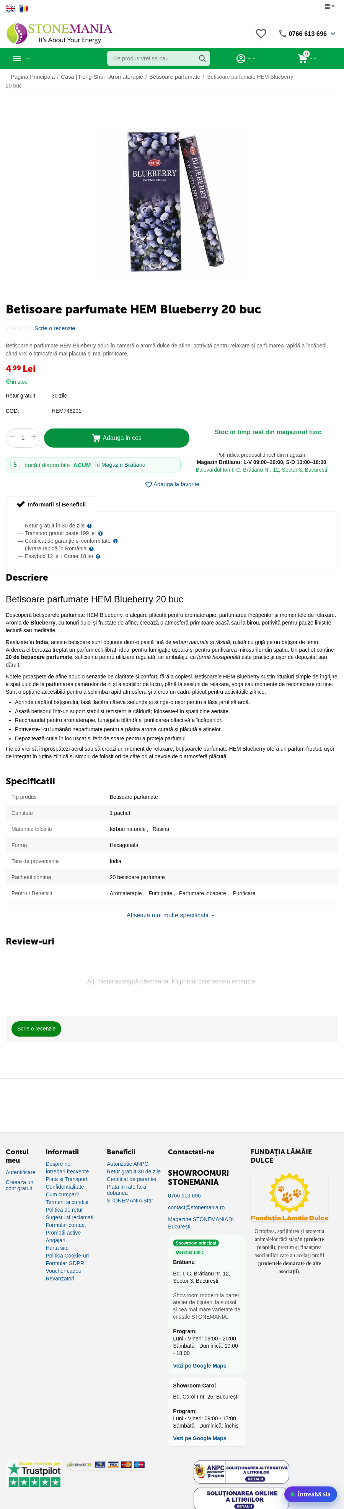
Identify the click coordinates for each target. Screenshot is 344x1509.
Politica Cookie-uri (67, 1249)
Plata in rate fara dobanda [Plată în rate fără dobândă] (126, 1184)
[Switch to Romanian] (24, 8)
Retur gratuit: (21, 389)
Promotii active (63, 1226)
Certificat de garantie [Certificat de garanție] (131, 1173)
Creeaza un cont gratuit (19, 1179)
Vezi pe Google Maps (199, 1359)
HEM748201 (67, 405)
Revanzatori (60, 1272)
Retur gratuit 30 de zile (134, 1165)
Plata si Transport (66, 1173)
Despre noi (59, 1158)
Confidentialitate (65, 1181)
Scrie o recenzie (53, 322)
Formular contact (66, 1219)
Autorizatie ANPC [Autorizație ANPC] (127, 1158)
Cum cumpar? (62, 1188)
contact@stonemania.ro (196, 1201)
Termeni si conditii (67, 1196)
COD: (12, 405)
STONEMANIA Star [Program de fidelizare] (130, 1194)
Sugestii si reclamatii (70, 1211)
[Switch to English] (10, 8)
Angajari (55, 1234)
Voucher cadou (63, 1265)
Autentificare (21, 1166)
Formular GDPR (65, 1257)
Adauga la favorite (172, 478)
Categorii (40, 58)
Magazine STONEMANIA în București (201, 1216)
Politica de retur (64, 1204)
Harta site (57, 1242)
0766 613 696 (306, 33)
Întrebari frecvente (67, 1165)
